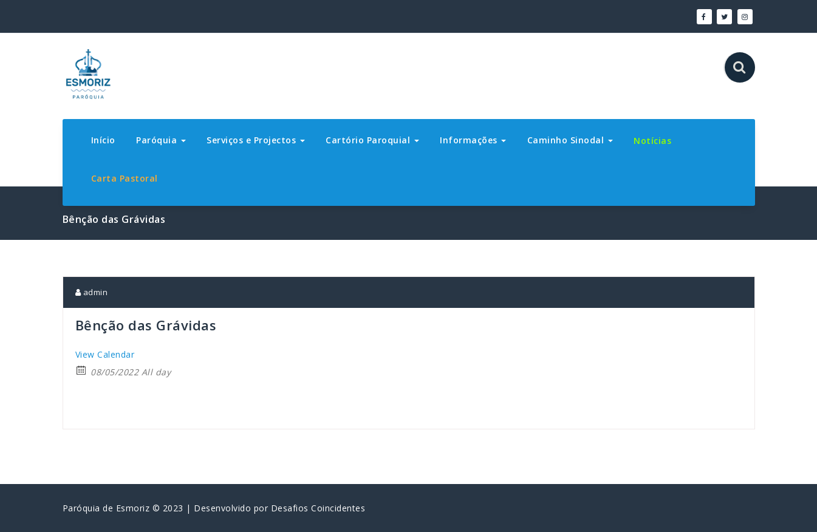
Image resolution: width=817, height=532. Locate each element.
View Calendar (105, 354)
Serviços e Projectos (256, 140)
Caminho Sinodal (570, 140)
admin (91, 292)
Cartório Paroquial (372, 140)
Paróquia (161, 140)
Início (103, 140)
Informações (473, 140)
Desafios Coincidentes (318, 508)
